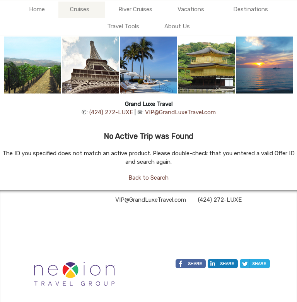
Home (37, 9)
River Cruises (135, 9)
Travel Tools (123, 26)
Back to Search (148, 177)
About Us (177, 26)
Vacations (191, 9)
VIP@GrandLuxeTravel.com (180, 112)
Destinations (250, 9)
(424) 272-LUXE (111, 112)
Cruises (79, 9)
